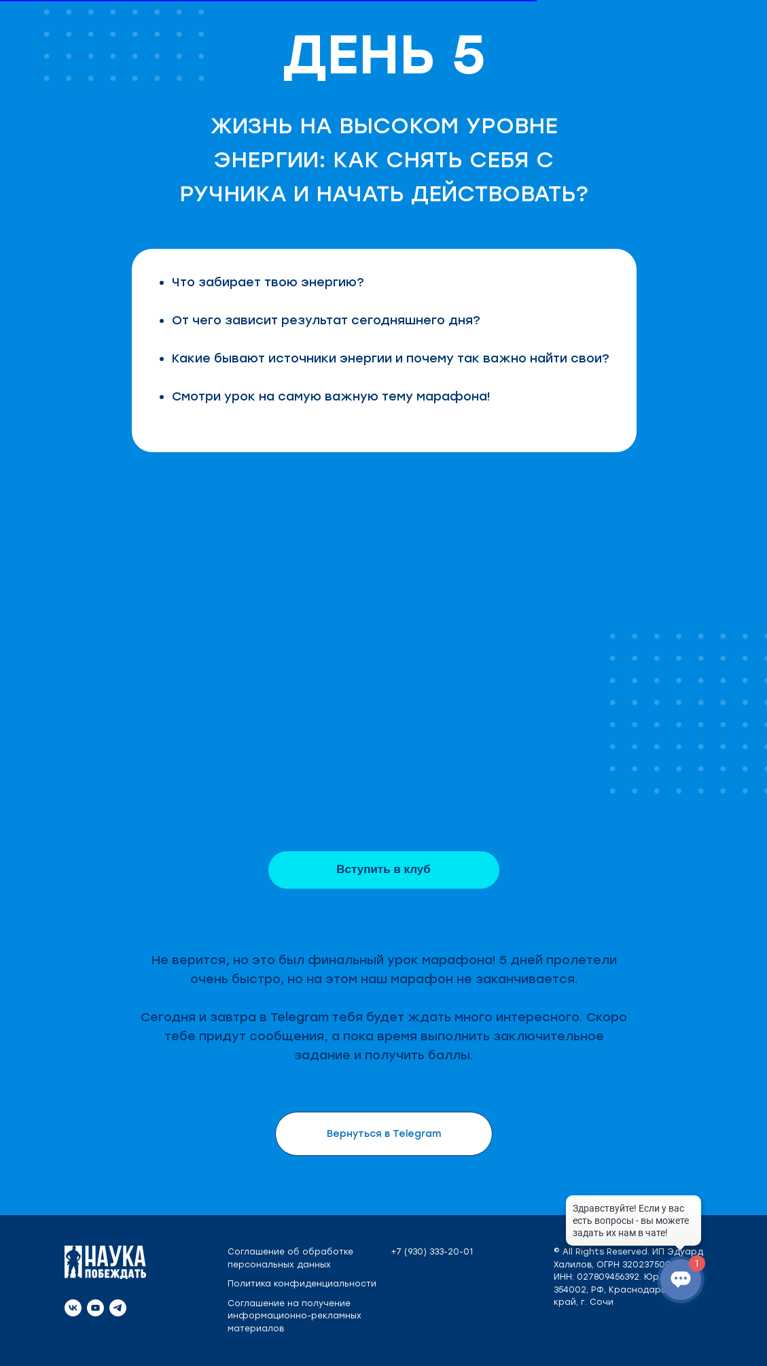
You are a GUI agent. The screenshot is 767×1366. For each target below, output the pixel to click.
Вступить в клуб (383, 869)
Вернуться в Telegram (384, 1134)
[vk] (73, 1307)
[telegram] (117, 1307)
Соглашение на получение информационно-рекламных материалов (294, 1316)
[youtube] (95, 1307)
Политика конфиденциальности (302, 1283)
